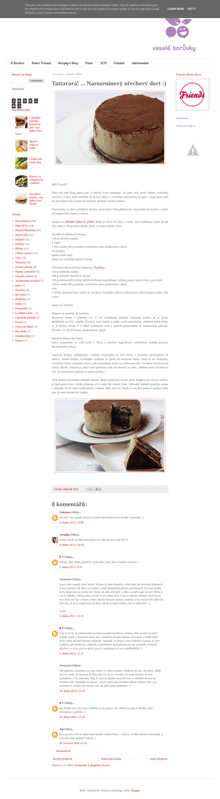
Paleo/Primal (22, 221)
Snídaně (19, 239)
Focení (19, 322)
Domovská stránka (111, 758)
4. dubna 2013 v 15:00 (71, 522)
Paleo (89, 63)
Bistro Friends (41, 63)
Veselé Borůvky (182, 118)
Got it (192, 8)
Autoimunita (140, 63)
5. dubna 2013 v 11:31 (71, 615)
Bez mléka (21, 331)
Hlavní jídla (21, 234)
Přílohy (19, 248)
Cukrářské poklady (25, 317)
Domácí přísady (23, 267)
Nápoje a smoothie (25, 271)
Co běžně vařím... (24, 313)
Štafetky (99, 267)
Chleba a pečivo (24, 253)
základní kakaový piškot (79, 221)
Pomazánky (21, 308)
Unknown (65, 512)
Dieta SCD (21, 225)
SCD (103, 63)
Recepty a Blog (68, 63)
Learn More (176, 8)
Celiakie (119, 63)
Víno (18, 257)
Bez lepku (20, 294)
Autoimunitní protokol (27, 280)
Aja (61, 729)
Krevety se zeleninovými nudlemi (36, 179)
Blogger (135, 790)
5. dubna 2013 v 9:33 (70, 567)
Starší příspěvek (158, 758)
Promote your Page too (185, 126)
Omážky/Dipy (23, 336)
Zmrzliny (20, 290)
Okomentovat (63, 750)
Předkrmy (20, 299)
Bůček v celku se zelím (33, 144)
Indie (18, 285)
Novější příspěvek (62, 758)
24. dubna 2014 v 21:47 (72, 691)
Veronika (64, 534)
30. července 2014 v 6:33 (73, 743)
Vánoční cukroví (24, 276)
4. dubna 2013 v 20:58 (71, 544)
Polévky (19, 244)
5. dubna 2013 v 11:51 (71, 653)
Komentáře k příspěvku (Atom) (92, 765)
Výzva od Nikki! (24, 326)
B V (61, 557)
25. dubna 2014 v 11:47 (72, 717)
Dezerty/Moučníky (25, 230)
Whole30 (20, 262)
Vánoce (19, 340)
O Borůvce (17, 63)
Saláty (18, 303)
